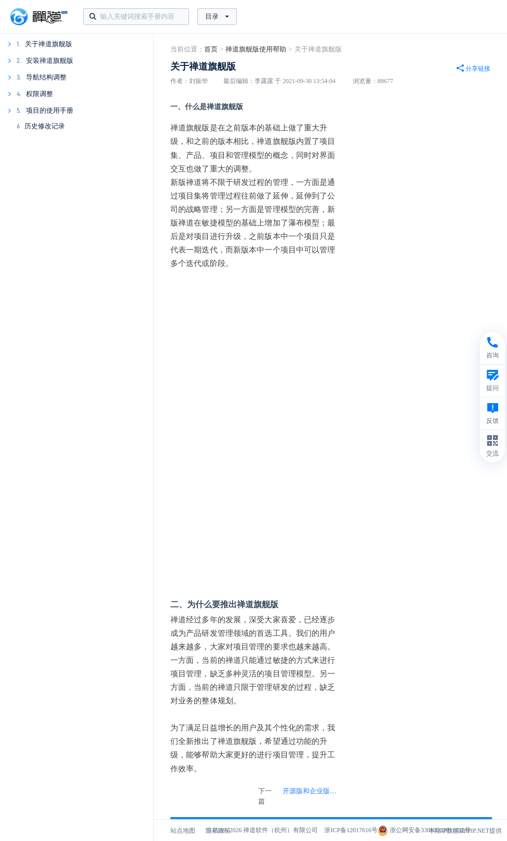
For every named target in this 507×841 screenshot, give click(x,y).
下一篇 (300, 796)
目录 (217, 16)
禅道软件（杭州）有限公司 (280, 830)
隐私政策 (218, 830)
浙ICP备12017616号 (351, 830)
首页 (211, 49)
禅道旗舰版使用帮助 (255, 49)
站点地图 (182, 830)
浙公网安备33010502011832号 (424, 830)
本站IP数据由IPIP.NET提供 (465, 830)
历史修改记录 (44, 126)
